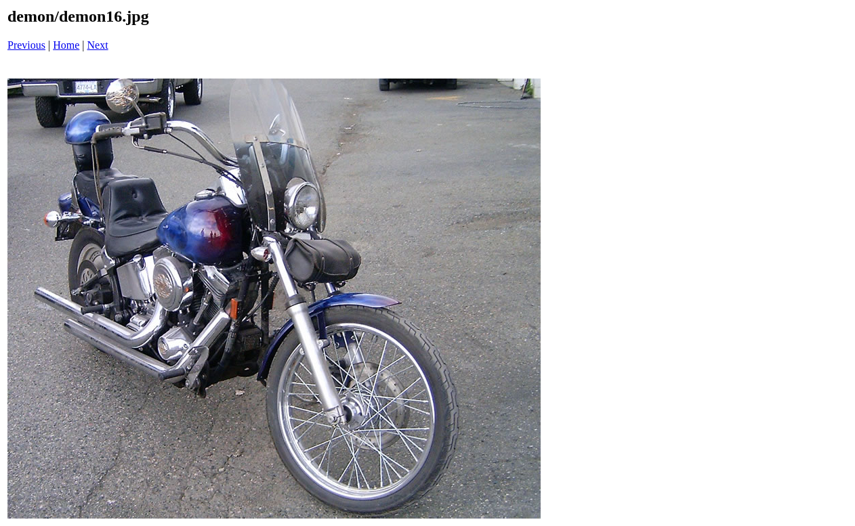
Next (97, 45)
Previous (26, 45)
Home (66, 45)
